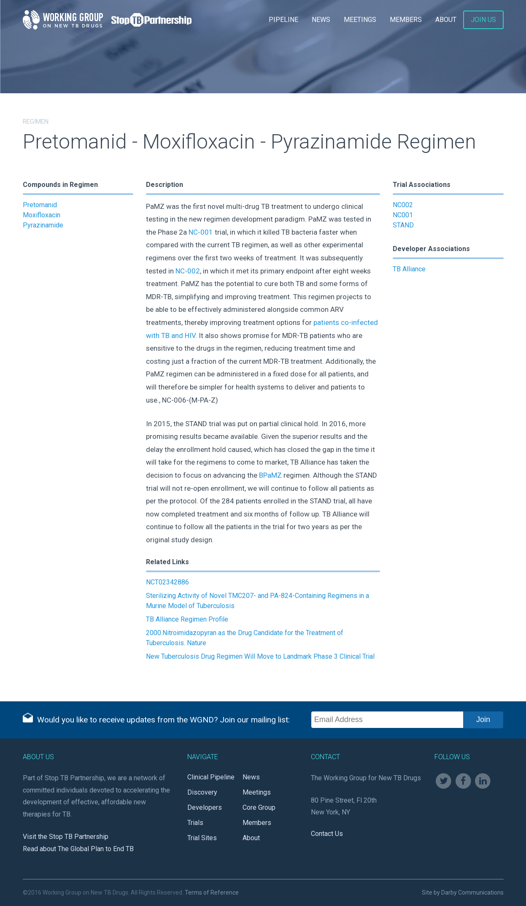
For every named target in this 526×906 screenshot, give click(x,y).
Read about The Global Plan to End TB (78, 849)
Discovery (202, 792)
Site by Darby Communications (463, 892)
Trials (195, 823)
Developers (204, 807)
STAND (403, 225)
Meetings (360, 20)
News (321, 20)
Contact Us (327, 834)
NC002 (403, 205)
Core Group (259, 807)
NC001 (403, 215)
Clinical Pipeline (211, 777)
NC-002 (187, 271)
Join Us (483, 20)
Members (406, 20)
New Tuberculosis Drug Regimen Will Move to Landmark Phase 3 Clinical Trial (260, 656)
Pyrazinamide (43, 225)
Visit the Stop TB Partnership (65, 837)
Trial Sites (202, 838)
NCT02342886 (167, 582)
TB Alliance (409, 269)
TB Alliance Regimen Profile (187, 619)
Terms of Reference (212, 892)
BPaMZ (270, 475)
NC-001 (201, 232)
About (445, 20)
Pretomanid (40, 205)
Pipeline (283, 20)
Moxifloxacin (41, 215)
